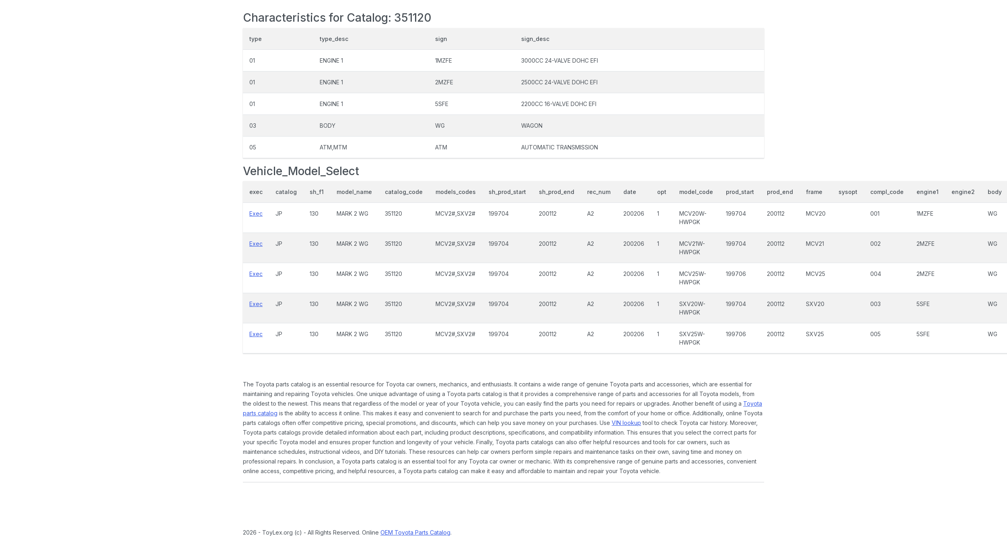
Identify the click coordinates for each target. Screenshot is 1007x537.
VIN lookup (626, 422)
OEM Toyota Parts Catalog (415, 532)
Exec (256, 213)
